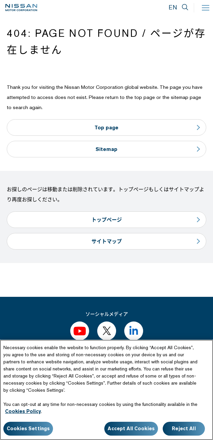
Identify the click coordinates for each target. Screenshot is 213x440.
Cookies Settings (28, 428)
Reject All (183, 428)
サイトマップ (106, 241)
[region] (106, 390)
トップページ (106, 219)
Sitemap (106, 149)
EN (173, 7)
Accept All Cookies (131, 428)
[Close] (202, 350)
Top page (106, 127)
